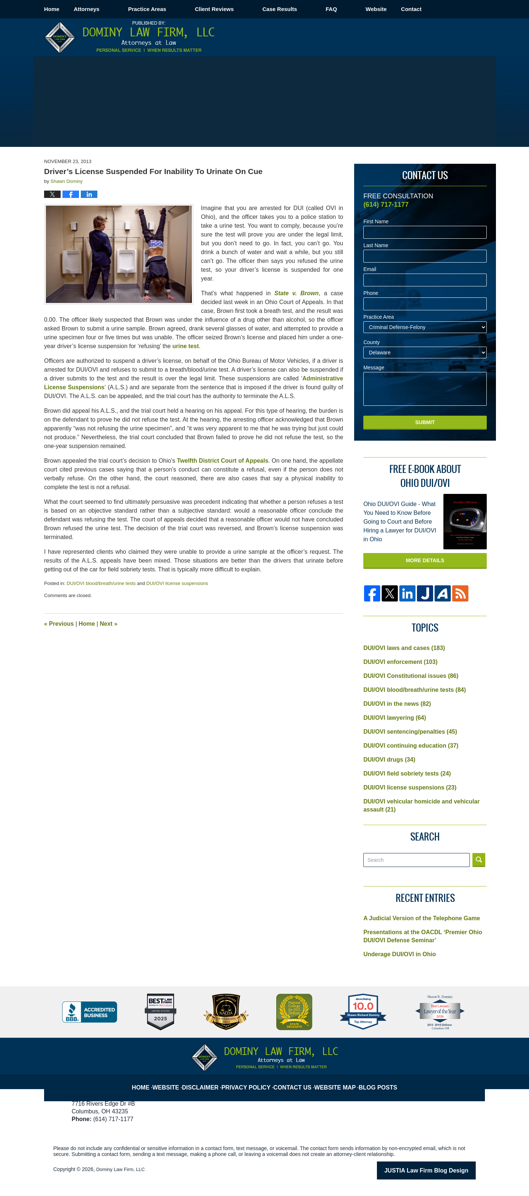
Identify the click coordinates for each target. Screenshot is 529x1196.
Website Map (338, 1081)
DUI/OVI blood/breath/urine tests (101, 583)
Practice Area (378, 317)
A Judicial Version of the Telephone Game (421, 918)
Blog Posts (380, 1081)
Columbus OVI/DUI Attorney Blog (129, 37)
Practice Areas (176, 9)
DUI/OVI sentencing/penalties (410, 732)
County (371, 342)
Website (404, 9)
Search (478, 860)
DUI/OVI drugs (389, 759)
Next (109, 624)
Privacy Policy (252, 1081)
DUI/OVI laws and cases (404, 648)
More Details (425, 560)
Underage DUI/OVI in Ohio (399, 954)
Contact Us (296, 1081)
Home (66, 9)
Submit (425, 422)
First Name (375, 221)
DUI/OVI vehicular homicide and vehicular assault (421, 805)
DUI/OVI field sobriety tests (407, 773)
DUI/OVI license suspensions (177, 583)
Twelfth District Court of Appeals (223, 461)
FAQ (360, 9)
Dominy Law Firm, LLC (122, 1169)
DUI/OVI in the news (397, 704)
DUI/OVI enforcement (400, 662)
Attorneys (115, 9)
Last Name (375, 245)
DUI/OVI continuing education (410, 745)
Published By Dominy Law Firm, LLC (441, 37)
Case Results (308, 9)
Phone (370, 293)
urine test (185, 346)
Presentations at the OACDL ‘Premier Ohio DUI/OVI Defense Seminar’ (422, 936)
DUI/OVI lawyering (394, 718)
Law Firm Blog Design (441, 1170)
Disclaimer (207, 1081)
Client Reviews (242, 9)
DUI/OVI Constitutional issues (410, 676)
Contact (454, 9)
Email (369, 269)
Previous (59, 624)
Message (373, 367)
